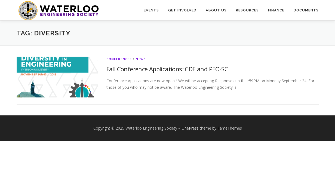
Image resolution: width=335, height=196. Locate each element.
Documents (306, 10)
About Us (216, 10)
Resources (247, 10)
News (141, 59)
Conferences (119, 59)
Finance (276, 10)
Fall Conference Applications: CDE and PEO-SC (167, 69)
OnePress (190, 128)
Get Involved (182, 10)
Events (151, 10)
